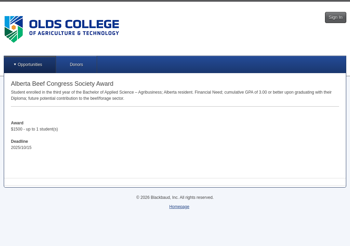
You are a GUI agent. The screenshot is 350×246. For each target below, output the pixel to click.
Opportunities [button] (30, 64)
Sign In (335, 17)
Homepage (179, 206)
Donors (76, 64)
